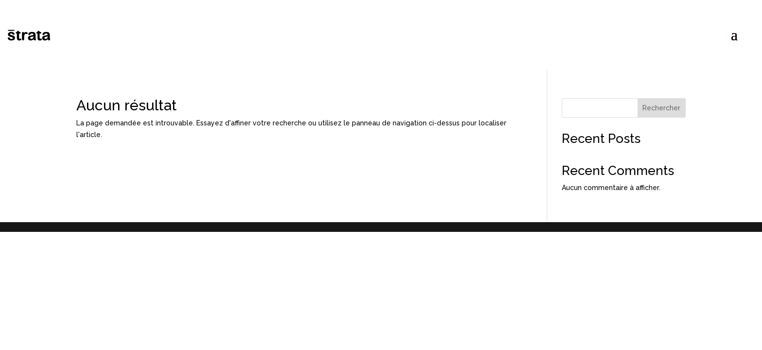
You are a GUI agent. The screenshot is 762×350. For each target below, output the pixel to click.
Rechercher (661, 108)
